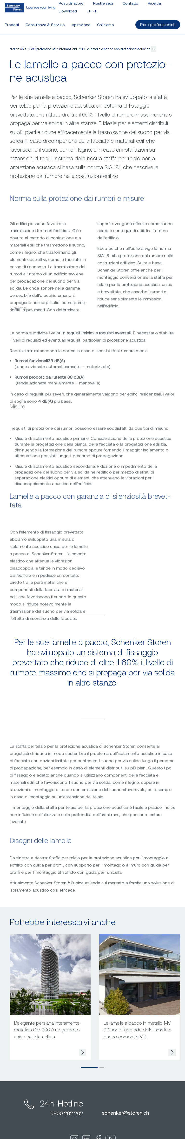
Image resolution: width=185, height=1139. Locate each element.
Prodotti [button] (12, 22)
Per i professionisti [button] (157, 22)
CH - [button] (92, 9)
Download (68, 9)
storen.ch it (18, 49)
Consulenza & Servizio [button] (45, 22)
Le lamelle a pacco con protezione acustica (118, 49)
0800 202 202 (66, 1113)
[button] (153, 49)
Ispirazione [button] (81, 22)
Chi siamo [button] (105, 22)
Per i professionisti (42, 49)
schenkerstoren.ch (125, 1113)
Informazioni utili (71, 49)
